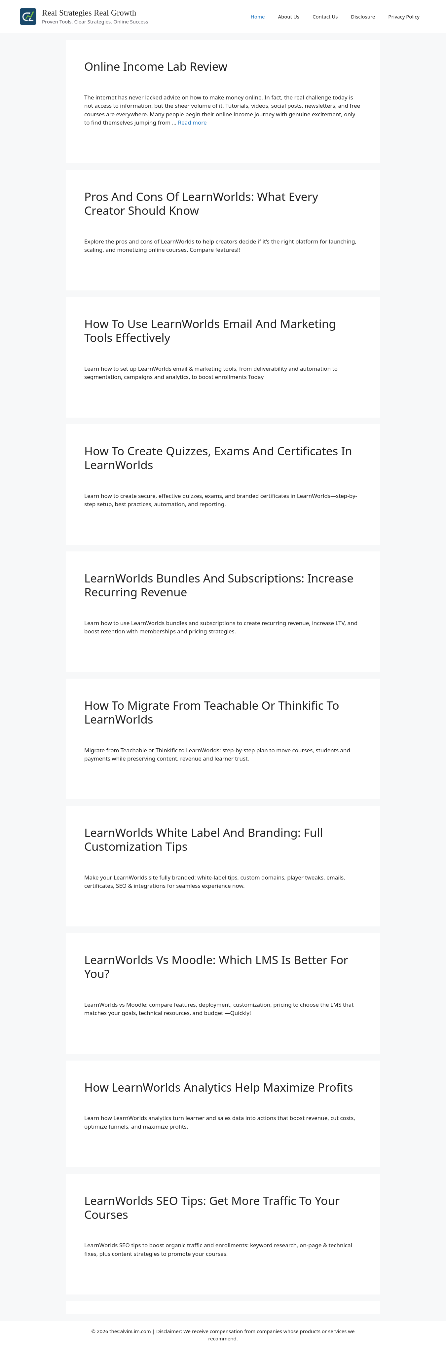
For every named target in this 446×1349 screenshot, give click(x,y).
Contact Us (325, 16)
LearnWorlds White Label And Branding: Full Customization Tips (203, 839)
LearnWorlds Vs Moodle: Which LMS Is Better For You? (216, 966)
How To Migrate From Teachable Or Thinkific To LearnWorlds (211, 712)
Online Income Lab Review (155, 66)
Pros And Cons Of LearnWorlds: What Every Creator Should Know (201, 203)
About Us (288, 16)
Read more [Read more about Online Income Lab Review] (192, 122)
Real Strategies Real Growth (89, 12)
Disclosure (363, 16)
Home (258, 16)
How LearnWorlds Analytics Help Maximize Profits (218, 1087)
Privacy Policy (404, 16)
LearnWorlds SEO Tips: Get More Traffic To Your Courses (212, 1207)
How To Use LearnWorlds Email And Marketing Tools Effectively (210, 330)
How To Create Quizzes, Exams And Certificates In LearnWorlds (218, 457)
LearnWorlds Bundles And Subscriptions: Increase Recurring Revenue (218, 585)
